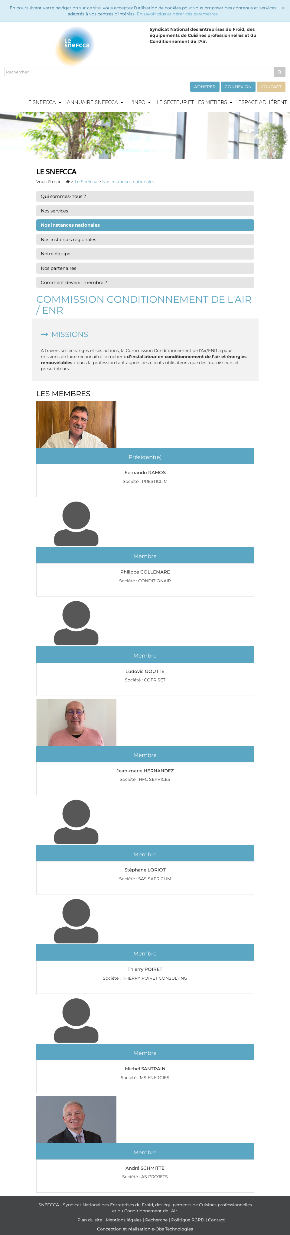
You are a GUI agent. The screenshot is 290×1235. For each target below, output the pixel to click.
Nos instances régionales (68, 239)
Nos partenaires (58, 268)
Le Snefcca (43, 102)
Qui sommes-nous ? (63, 196)
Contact (271, 86)
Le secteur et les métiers (194, 102)
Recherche (157, 1220)
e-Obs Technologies (172, 1229)
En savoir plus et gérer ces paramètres (177, 14)
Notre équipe (55, 254)
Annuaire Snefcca (95, 102)
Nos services (54, 211)
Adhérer (205, 86)
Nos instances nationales (70, 225)
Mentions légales (124, 1220)
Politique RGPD (188, 1220)
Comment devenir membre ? (74, 282)
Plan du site (90, 1220)
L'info (140, 102)
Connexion (238, 86)
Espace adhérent (262, 102)
